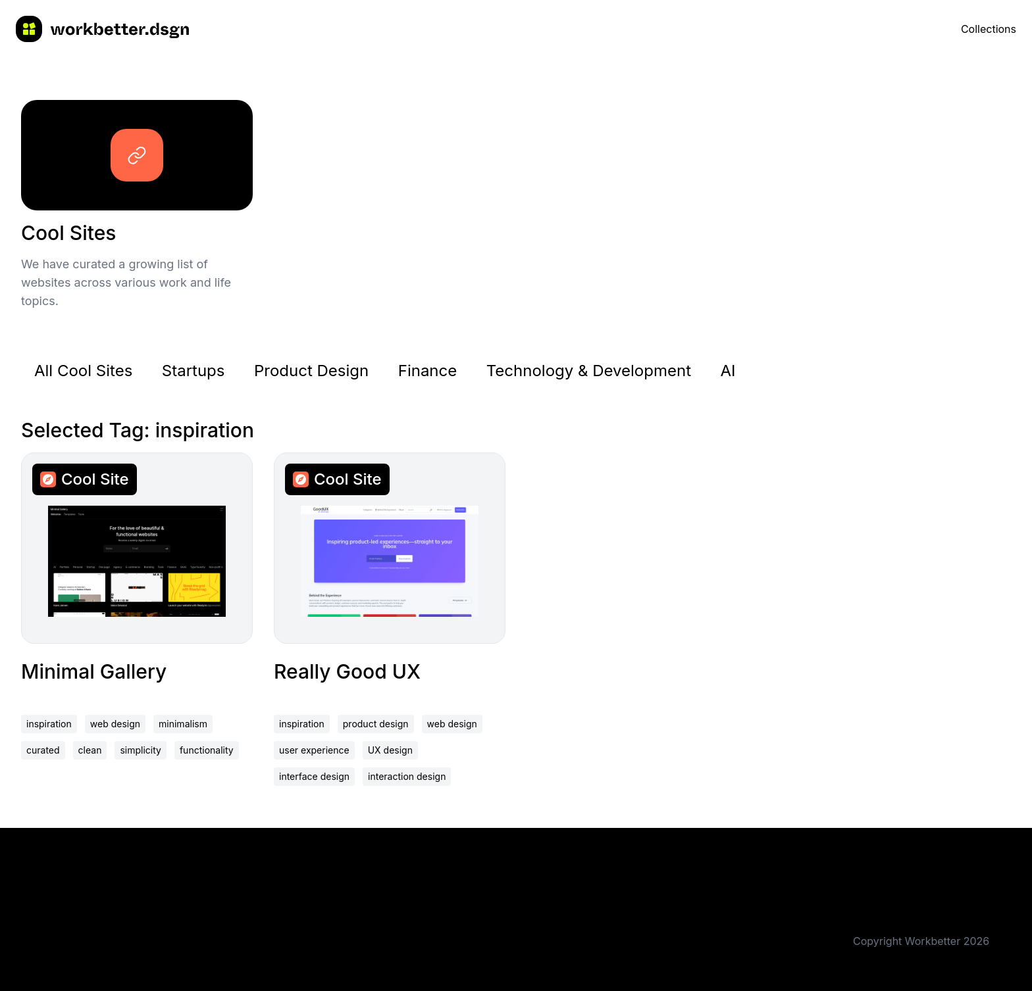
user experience (314, 750)
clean (90, 750)
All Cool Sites (83, 370)
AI (728, 370)
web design (115, 723)
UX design (390, 750)
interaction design (407, 776)
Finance (427, 370)
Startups (193, 370)
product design (376, 723)
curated (43, 750)
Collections (988, 29)
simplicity (140, 750)
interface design (314, 776)
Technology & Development (588, 370)
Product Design (311, 370)
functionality (207, 750)
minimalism (183, 723)
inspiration (49, 723)
